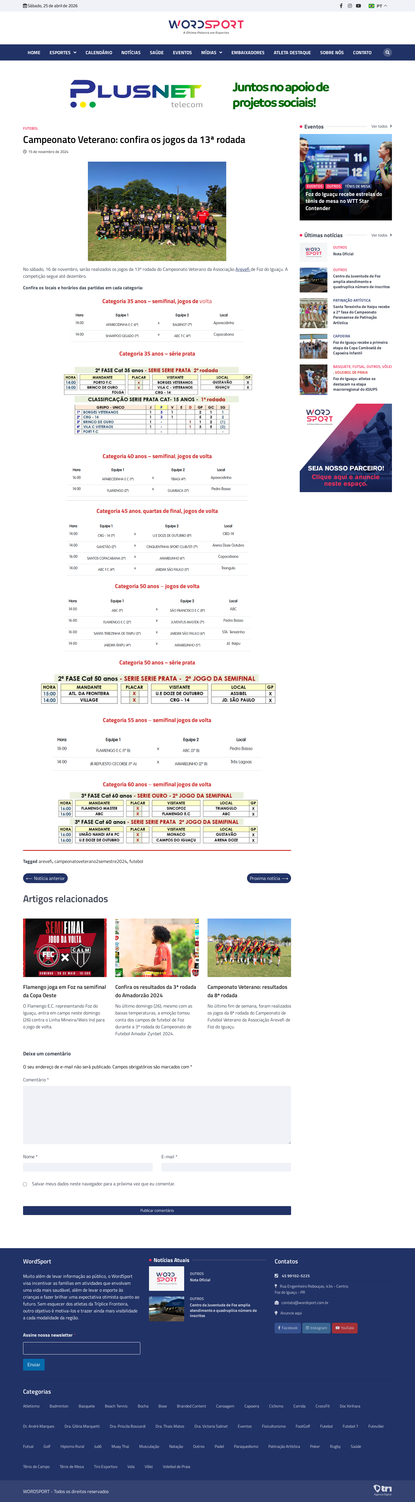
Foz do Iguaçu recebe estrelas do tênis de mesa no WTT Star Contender (343, 201)
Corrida (299, 1406)
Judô (97, 1446)
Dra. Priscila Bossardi (128, 1426)
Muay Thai (120, 1446)
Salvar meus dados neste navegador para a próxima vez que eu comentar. (103, 1183)
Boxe (163, 1406)
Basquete (342, 366)
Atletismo (31, 1406)
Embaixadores (248, 52)
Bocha (143, 1406)
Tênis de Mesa (357, 186)
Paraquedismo (246, 1446)
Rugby (335, 1446)
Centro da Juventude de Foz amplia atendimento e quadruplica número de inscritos (361, 281)
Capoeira (341, 336)
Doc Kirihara (350, 1406)
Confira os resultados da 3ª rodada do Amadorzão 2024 (155, 991)
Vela (131, 1466)
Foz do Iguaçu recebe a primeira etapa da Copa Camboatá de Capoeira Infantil (360, 347)
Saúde (157, 52)
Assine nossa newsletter (49, 1335)
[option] (207, 94)
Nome (30, 1156)
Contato (362, 52)
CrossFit (323, 1406)
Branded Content (191, 1406)
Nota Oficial (343, 254)
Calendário (99, 52)
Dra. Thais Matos (170, 1426)
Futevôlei (376, 1426)
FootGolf (303, 1426)
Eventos (182, 52)
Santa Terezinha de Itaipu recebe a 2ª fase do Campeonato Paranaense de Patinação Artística (361, 314)
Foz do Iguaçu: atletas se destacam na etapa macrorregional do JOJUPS (355, 383)
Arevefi (243, 269)
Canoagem (225, 1406)
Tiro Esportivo (105, 1466)
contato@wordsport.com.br (302, 1302)
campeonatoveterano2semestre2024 (90, 861)
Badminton (59, 1406)
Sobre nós (332, 52)
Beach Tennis (116, 1406)
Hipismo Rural (72, 1446)
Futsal (358, 366)
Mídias (208, 52)
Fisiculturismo (274, 1426)
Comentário (36, 1079)
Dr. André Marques (38, 1426)
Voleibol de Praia (351, 372)
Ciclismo (276, 1406)
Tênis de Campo (36, 1466)
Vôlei (387, 366)
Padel (219, 1446)
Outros (334, 186)
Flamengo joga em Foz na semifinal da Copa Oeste (64, 991)
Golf (47, 1446)
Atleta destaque (292, 52)
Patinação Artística (352, 300)
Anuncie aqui (288, 1313)
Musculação (149, 1446)
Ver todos (379, 126)
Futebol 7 (350, 1426)
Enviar (33, 1364)
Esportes (60, 52)
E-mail (169, 1156)
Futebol (30, 128)
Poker (315, 1446)
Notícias (131, 52)
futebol (136, 861)
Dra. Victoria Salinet (211, 1426)
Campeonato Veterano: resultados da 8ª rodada (247, 991)
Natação (176, 1446)
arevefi (45, 861)
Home (34, 52)
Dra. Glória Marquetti (82, 1426)
